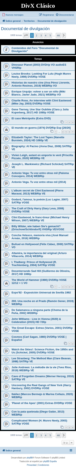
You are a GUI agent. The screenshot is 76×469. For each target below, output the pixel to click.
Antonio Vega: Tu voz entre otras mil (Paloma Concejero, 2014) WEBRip (40, 175)
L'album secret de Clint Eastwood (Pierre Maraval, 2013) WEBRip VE (37, 192)
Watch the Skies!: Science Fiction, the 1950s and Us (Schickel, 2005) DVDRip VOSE (42, 351)
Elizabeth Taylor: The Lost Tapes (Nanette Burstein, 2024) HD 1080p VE (38, 139)
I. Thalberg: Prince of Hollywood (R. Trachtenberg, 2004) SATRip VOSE (34, 264)
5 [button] (50, 35)
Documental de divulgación (25, 28)
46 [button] (58, 35)
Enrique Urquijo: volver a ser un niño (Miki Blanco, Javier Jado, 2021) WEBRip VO (38, 93)
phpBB (30, 458)
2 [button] (36, 35)
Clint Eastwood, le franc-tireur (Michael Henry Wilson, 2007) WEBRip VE (40, 219)
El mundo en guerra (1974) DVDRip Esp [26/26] (41, 127)
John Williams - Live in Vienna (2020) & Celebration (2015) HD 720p (36, 320)
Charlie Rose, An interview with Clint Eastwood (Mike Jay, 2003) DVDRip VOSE (41, 102)
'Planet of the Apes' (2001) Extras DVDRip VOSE (42, 403)
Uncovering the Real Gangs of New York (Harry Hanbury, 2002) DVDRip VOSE (41, 387)
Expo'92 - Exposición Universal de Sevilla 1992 (41, 292)
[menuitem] (12, 14)
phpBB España (50, 461)
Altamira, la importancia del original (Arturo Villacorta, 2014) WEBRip (39, 255)
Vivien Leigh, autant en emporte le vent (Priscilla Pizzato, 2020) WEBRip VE (42, 157)
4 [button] (45, 35)
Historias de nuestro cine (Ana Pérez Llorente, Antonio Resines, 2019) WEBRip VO (41, 84)
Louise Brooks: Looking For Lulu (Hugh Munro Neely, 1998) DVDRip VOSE (41, 75)
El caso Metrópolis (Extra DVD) (31, 118)
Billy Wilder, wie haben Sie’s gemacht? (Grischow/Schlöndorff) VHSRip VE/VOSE (38, 228)
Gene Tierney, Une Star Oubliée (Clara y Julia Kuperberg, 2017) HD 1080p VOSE (40, 111)
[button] (26, 35)
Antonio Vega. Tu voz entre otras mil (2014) (39, 181)
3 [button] (41, 35)
